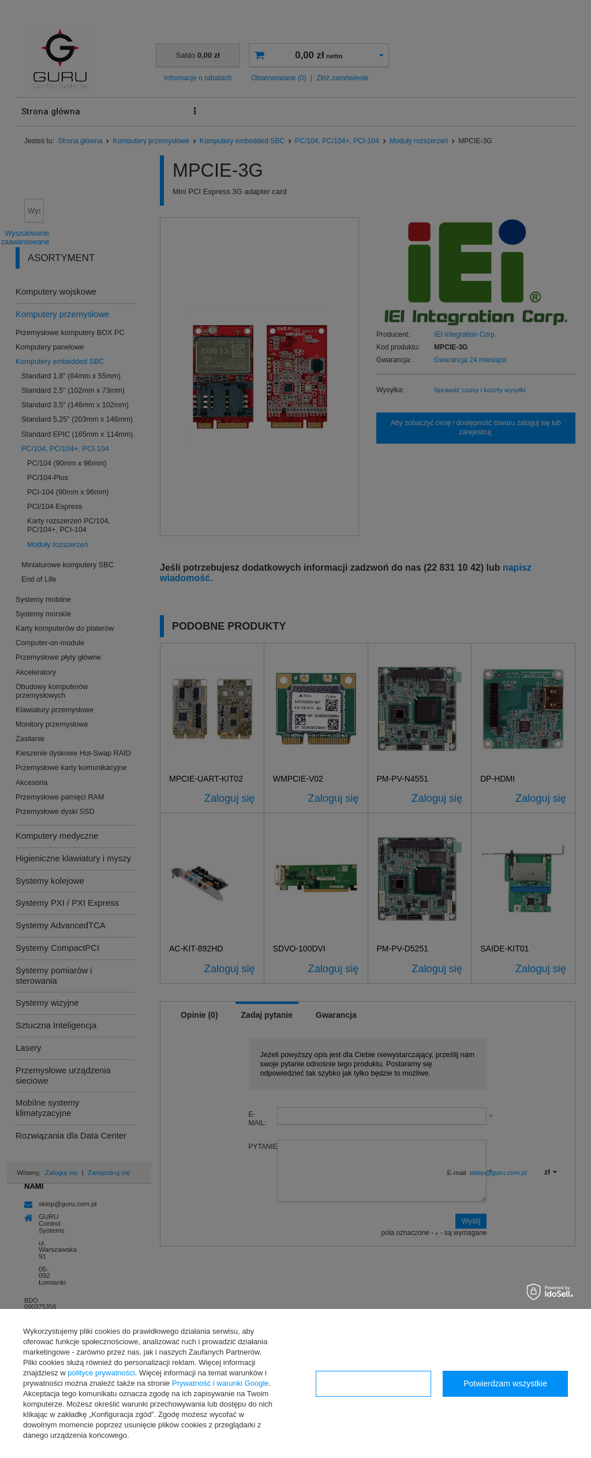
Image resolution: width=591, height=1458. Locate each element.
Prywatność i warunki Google (220, 1383)
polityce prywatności (101, 1372)
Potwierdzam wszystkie (505, 1383)
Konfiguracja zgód (373, 1383)
